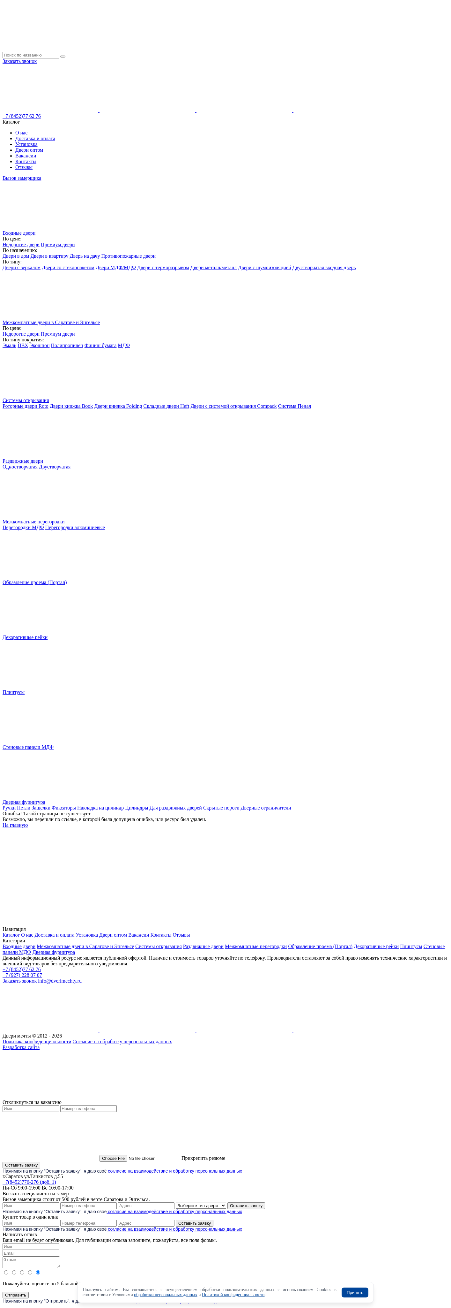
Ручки (9, 807)
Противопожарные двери (128, 256)
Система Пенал (294, 406)
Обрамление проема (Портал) (320, 946)
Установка (26, 144)
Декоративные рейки (376, 946)
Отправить (15, 1297)
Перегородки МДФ (23, 527)
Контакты (25, 161)
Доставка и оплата (35, 138)
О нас (21, 132)
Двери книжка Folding (118, 406)
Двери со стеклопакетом (68, 267)
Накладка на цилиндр (100, 807)
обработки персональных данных (165, 1294)
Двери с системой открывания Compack (233, 406)
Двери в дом (16, 256)
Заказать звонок (20, 61)
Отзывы (24, 167)
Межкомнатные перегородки (256, 946)
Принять (355, 1292)
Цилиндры (136, 807)
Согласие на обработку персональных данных (122, 1041)
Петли (23, 807)
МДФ (124, 345)
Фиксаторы (64, 807)
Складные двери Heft (166, 406)
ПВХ (23, 345)
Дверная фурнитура (54, 952)
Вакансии (25, 155)
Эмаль (9, 345)
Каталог (11, 935)
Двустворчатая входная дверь (324, 267)
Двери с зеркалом (22, 267)
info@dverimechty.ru (60, 981)
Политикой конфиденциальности (233, 1294)
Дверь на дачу (85, 256)
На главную (15, 825)
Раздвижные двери (203, 946)
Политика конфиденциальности (37, 1041)
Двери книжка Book (71, 406)
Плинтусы (411, 946)
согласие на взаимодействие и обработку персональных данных (174, 1171)
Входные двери (19, 946)
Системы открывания (158, 946)
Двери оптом (29, 150)
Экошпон (40, 345)
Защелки (41, 807)
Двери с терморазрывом (163, 267)
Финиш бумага (101, 345)
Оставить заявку (21, 1165)
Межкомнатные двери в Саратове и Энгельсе (85, 946)
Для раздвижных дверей (175, 807)
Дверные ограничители (266, 807)
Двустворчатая (54, 466)
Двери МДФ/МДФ (116, 267)
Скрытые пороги (221, 807)
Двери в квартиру (50, 256)
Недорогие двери (21, 244)
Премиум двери (58, 244)
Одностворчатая (20, 466)
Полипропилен (67, 345)
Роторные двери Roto (25, 406)
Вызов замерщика (22, 178)
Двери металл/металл (213, 267)
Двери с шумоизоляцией (264, 267)
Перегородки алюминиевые (75, 527)
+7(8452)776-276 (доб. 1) (29, 1182)
